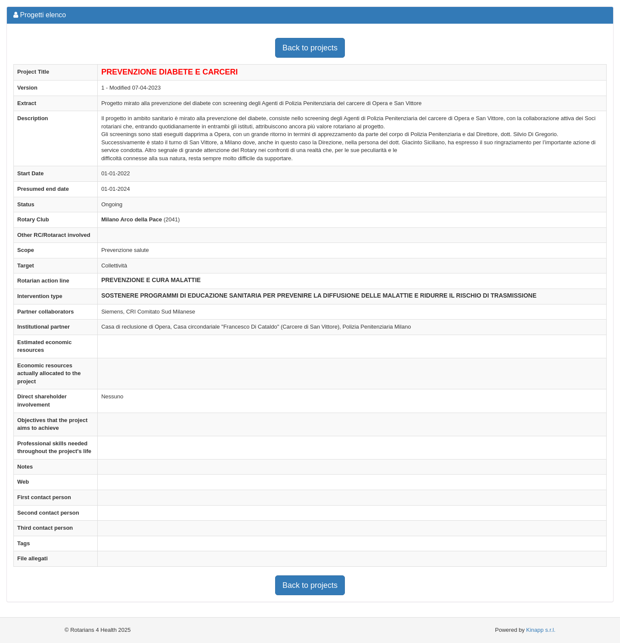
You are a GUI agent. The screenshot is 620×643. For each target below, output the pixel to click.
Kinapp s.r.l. (540, 630)
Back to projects (310, 47)
